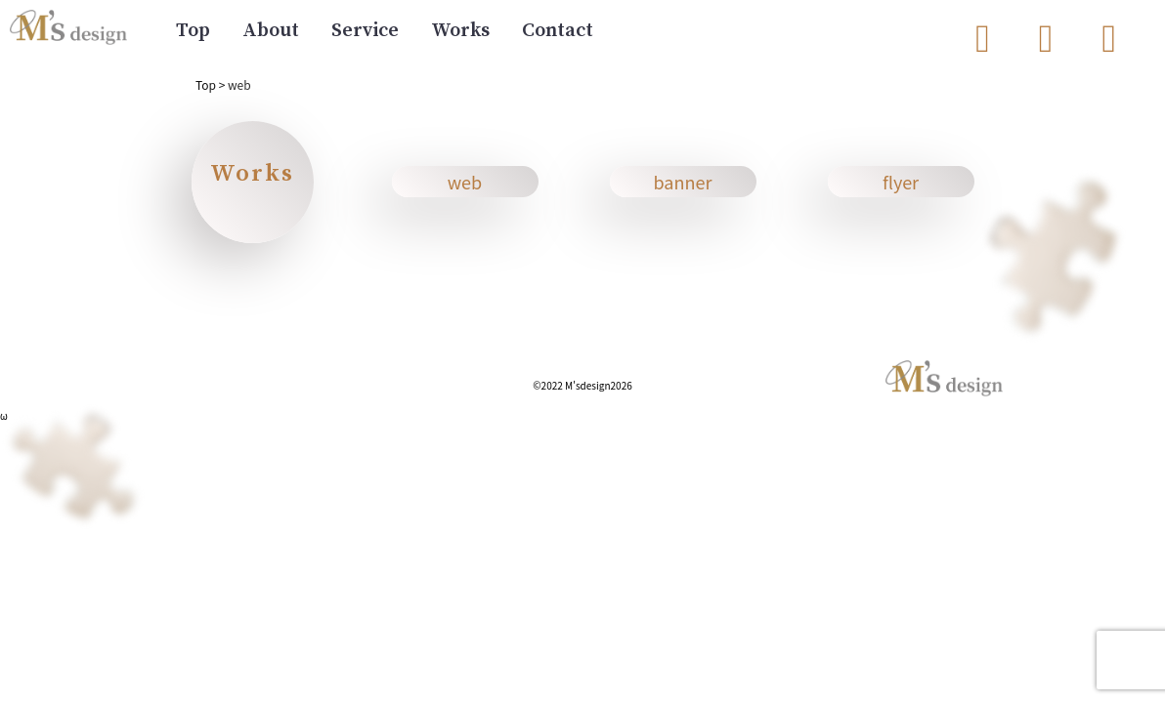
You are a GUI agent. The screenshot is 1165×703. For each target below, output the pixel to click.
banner (683, 181)
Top (193, 31)
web (465, 181)
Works (460, 31)
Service (365, 31)
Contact (557, 31)
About (270, 31)
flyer (901, 181)
